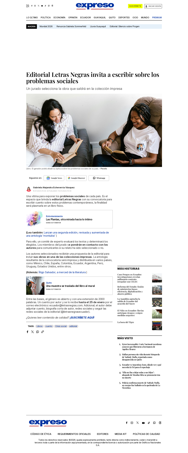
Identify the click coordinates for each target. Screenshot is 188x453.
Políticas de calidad (146, 434)
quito (112, 17)
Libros (39, 326)
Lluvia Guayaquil (98, 26)
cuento (49, 326)
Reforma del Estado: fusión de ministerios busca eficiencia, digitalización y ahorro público (130, 290)
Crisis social (60, 326)
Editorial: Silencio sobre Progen (124, 26)
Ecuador (85, 17)
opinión (72, 17)
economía (59, 17)
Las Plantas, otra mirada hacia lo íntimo (69, 219)
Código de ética (40, 434)
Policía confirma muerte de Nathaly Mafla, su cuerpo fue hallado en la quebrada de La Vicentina (141, 385)
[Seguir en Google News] (54, 178)
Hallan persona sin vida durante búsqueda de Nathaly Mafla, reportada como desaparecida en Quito (141, 357)
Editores (102, 434)
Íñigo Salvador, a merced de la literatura (62, 272)
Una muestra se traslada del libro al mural (70, 286)
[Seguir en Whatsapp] (98, 178)
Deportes (124, 17)
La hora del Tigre (125, 322)
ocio (135, 17)
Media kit (121, 434)
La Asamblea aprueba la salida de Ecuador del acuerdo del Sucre (128, 301)
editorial (73, 326)
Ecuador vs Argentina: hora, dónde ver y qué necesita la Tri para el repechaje (141, 366)
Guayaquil (100, 17)
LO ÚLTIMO (32, 17)
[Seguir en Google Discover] (76, 178)
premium (157, 17)
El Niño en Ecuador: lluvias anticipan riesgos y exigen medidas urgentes (130, 313)
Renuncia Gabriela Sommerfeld (71, 26)
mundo (145, 17)
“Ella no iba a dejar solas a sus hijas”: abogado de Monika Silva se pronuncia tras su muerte (141, 375)
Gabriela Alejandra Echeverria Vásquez (54, 187)
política (46, 17)
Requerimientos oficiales (74, 434)
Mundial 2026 (46, 26)
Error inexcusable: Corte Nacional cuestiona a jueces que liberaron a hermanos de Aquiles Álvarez (141, 347)
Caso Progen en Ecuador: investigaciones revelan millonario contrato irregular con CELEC (129, 278)
